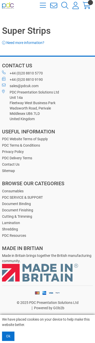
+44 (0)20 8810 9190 (22, 79)
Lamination (11, 223)
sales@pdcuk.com (20, 85)
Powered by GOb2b (49, 308)
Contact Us (11, 164)
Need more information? (23, 43)
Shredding (10, 229)
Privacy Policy (13, 152)
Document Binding (16, 204)
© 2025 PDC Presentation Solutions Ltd (48, 303)
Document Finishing (17, 210)
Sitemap (8, 171)
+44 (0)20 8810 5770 (22, 73)
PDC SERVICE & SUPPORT (22, 197)
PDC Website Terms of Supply (25, 139)
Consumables (13, 191)
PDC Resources (14, 235)
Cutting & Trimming (17, 216)
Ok (8, 336)
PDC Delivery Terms (17, 158)
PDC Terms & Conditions (21, 145)
